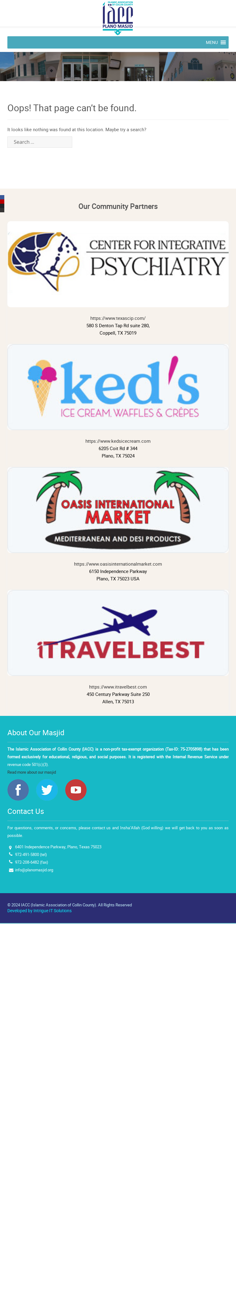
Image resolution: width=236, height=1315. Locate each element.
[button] (212, 42)
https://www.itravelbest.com (118, 640)
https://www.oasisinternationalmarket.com (118, 517)
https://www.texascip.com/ (118, 271)
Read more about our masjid (31, 772)
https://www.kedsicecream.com (118, 394)
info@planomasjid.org (34, 870)
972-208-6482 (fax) (31, 862)
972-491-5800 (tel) (31, 855)
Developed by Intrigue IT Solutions (39, 911)
